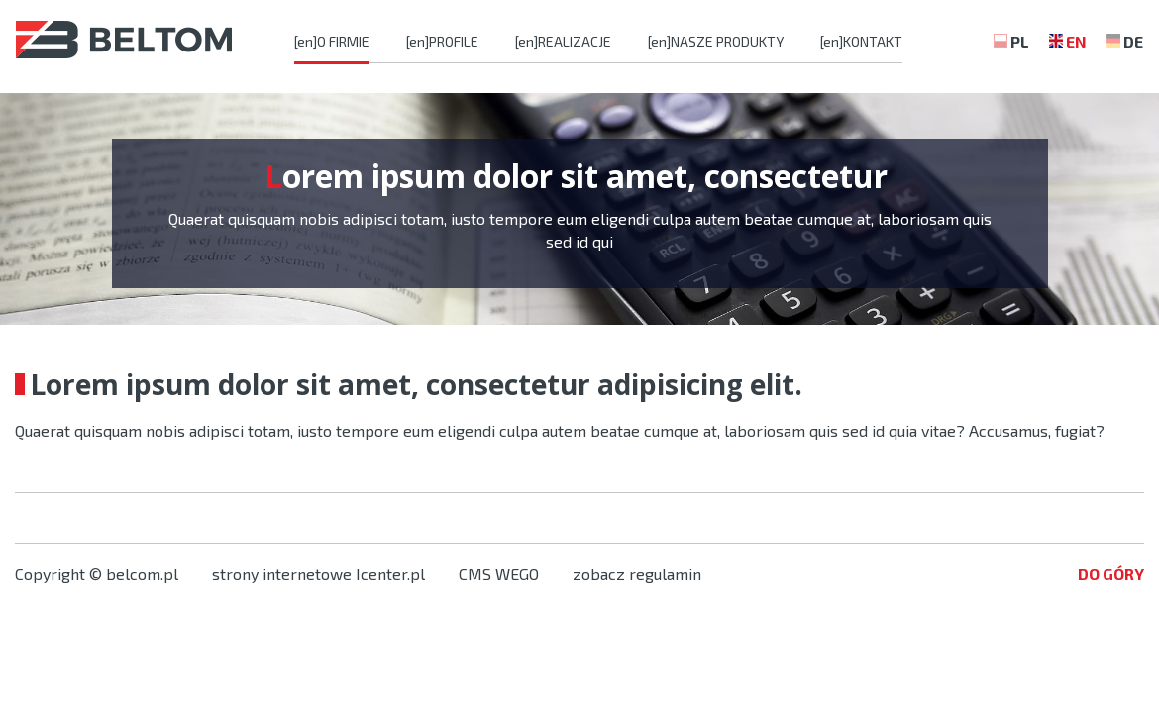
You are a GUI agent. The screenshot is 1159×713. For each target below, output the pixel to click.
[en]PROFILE (442, 41)
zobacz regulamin (637, 573)
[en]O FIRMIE (331, 41)
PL (1019, 41)
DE (1133, 41)
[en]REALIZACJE (563, 41)
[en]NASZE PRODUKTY (716, 41)
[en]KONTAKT (861, 41)
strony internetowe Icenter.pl (318, 573)
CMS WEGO (499, 573)
